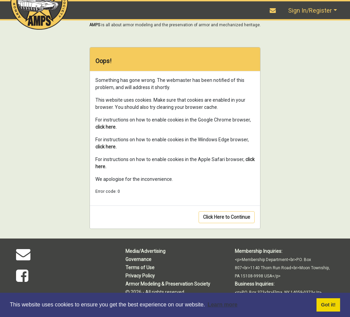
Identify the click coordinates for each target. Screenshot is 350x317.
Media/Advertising (145, 251)
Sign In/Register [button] (310, 10)
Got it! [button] (328, 304)
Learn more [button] (222, 304)
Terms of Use (139, 267)
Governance (138, 259)
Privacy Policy (140, 275)
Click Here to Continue (226, 217)
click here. (106, 127)
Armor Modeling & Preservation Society (167, 284)
